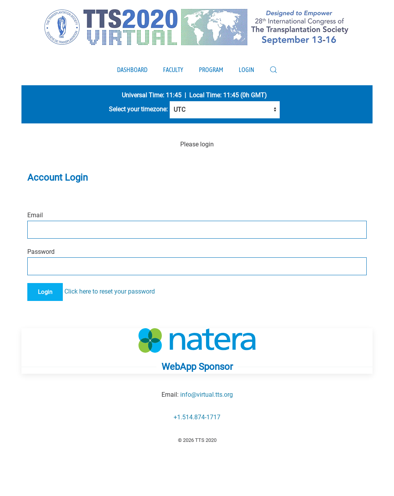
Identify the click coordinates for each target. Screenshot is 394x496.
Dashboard (132, 69)
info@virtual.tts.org (206, 394)
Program (211, 69)
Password (41, 251)
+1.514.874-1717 (197, 417)
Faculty (173, 69)
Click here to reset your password (109, 291)
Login (246, 69)
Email (35, 215)
